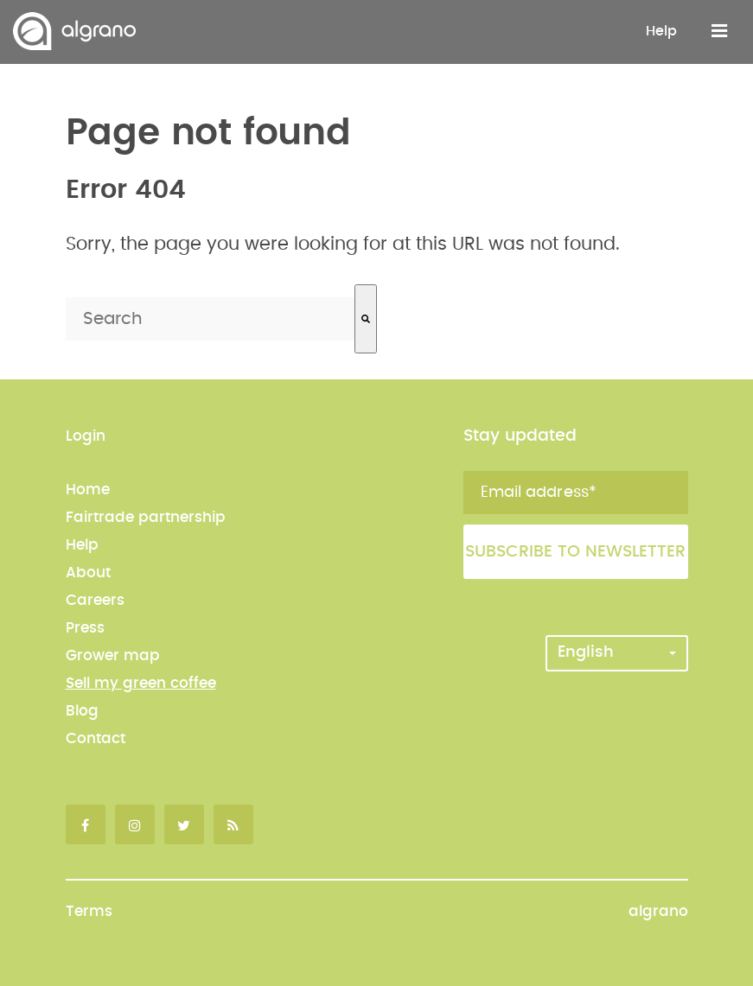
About (88, 572)
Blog (82, 710)
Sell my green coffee (141, 683)
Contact (95, 738)
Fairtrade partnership (146, 517)
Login (85, 436)
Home (88, 489)
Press (85, 627)
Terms (89, 911)
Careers (95, 600)
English (617, 652)
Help (661, 31)
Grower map (113, 655)
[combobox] (210, 318)
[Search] (365, 318)
